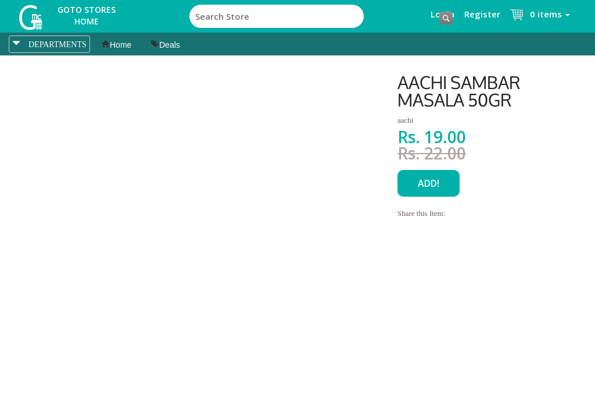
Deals (165, 44)
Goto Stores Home (87, 15)
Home (116, 44)
